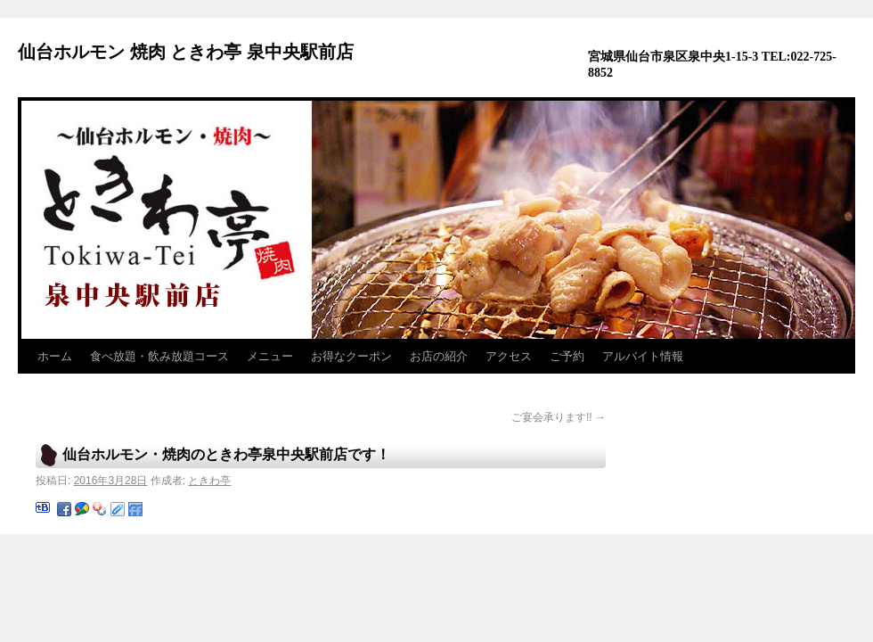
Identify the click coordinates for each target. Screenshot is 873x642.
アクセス (508, 356)
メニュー (270, 356)
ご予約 (567, 356)
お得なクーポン (351, 356)
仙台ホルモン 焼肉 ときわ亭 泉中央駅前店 (186, 52)
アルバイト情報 (642, 356)
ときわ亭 (209, 480)
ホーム (54, 356)
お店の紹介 (439, 356)
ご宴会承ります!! (558, 417)
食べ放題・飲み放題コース (159, 356)
